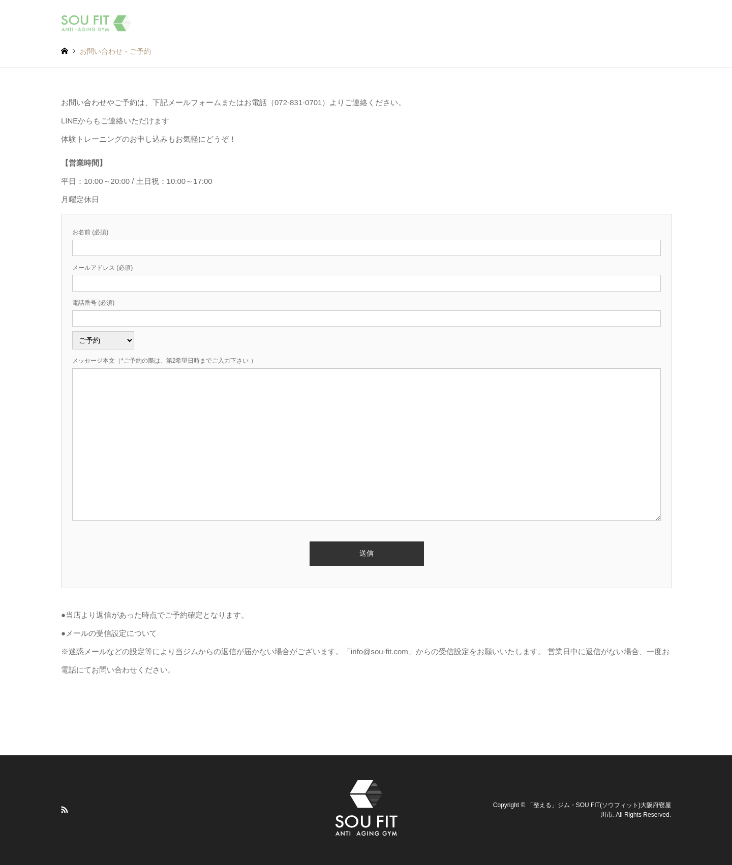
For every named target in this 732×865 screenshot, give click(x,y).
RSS (64, 809)
